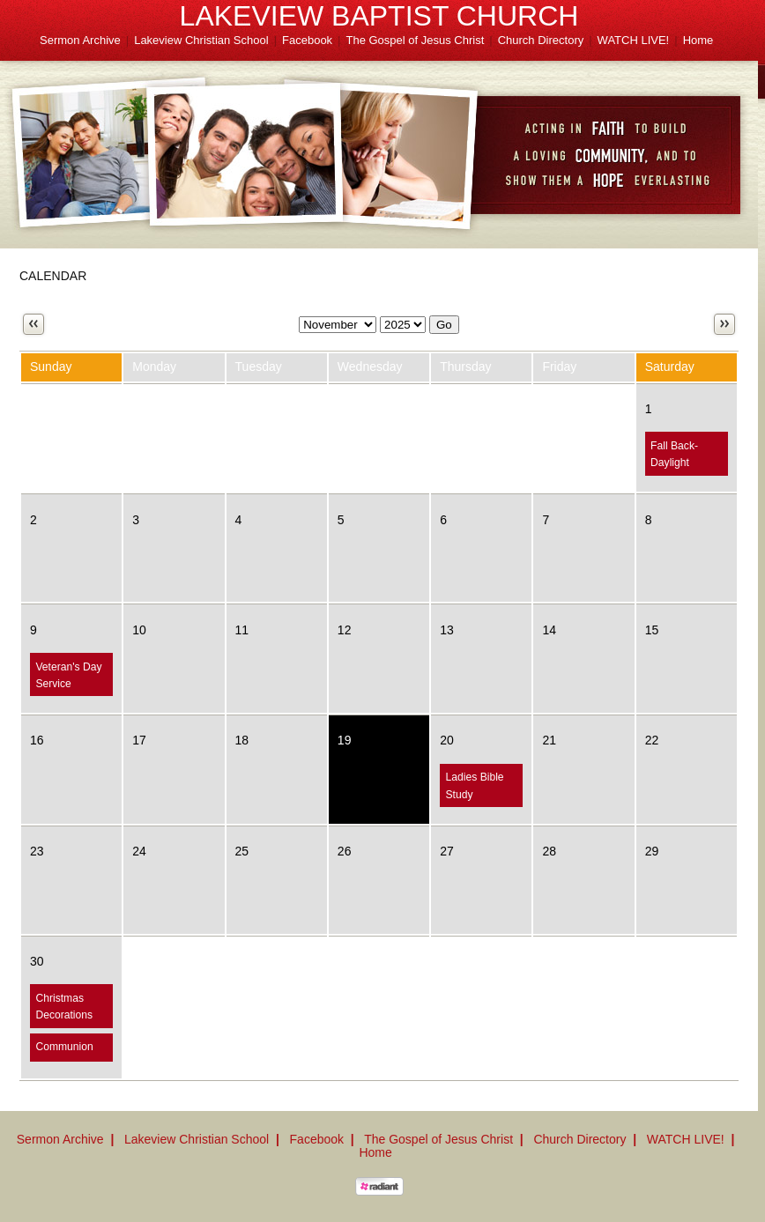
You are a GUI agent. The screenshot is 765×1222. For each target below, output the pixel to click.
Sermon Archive (80, 40)
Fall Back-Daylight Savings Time (682, 463)
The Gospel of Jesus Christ (415, 40)
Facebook (307, 40)
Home (698, 40)
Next (724, 324)
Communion (64, 1047)
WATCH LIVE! (634, 40)
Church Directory (541, 40)
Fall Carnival (577, 446)
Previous (33, 324)
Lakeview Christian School (201, 40)
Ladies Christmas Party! (470, 1015)
